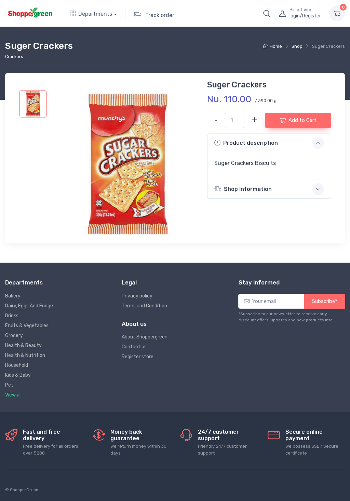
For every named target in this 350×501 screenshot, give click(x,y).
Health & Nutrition (25, 355)
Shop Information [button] (243, 188)
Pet (9, 385)
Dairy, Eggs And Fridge (29, 306)
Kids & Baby (18, 375)
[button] (266, 13)
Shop (297, 46)
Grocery (14, 335)
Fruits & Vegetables (27, 326)
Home (272, 46)
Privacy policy (137, 296)
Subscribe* (324, 301)
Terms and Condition (144, 306)
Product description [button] (246, 142)
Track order (154, 14)
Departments (91, 14)
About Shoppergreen (144, 337)
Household (16, 365)
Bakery (13, 296)
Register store (137, 357)
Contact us (134, 347)
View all (13, 395)
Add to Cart (298, 120)
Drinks (11, 316)
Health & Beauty (23, 345)
